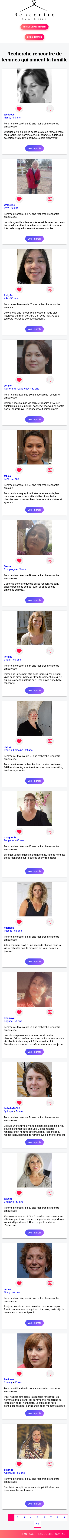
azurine (8, 1198)
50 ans (17, 117)
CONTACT (61, 1533)
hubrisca (9, 927)
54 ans (17, 659)
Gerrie (7, 566)
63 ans (20, 840)
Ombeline (9, 204)
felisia (7, 475)
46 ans (18, 1382)
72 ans (14, 207)
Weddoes (9, 114)
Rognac (8, 1021)
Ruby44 (8, 295)
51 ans (18, 930)
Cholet (7, 659)
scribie (8, 385)
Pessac (8, 930)
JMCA (7, 747)
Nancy (7, 117)
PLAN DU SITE (45, 1533)
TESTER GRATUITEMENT (34, 27)
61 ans (18, 1021)
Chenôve (9, 1201)
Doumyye (9, 1018)
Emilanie (9, 1379)
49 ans (22, 569)
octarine (8, 1469)
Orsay (7, 1292)
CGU (31, 1533)
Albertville (9, 1472)
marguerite (10, 837)
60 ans (21, 1472)
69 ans (29, 750)
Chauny (8, 1382)
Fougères (9, 840)
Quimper (9, 1111)
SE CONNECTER (34, 37)
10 (37, 1524)
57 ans (19, 1201)
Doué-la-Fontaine (13, 750)
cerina (7, 1289)
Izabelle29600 (12, 1108)
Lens (6, 478)
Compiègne (10, 569)
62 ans (16, 1292)
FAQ (24, 1533)
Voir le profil (34, 148)
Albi (6, 298)
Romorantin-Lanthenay (17, 388)
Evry (6, 207)
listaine (8, 656)
